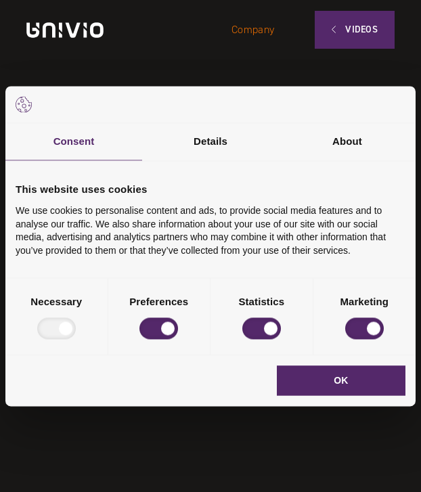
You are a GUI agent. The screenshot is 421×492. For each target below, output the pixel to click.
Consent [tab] (74, 141)
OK (341, 380)
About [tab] (347, 141)
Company (252, 29)
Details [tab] (210, 141)
